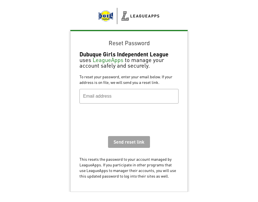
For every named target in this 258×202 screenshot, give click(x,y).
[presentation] (122, 121)
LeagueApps (108, 59)
